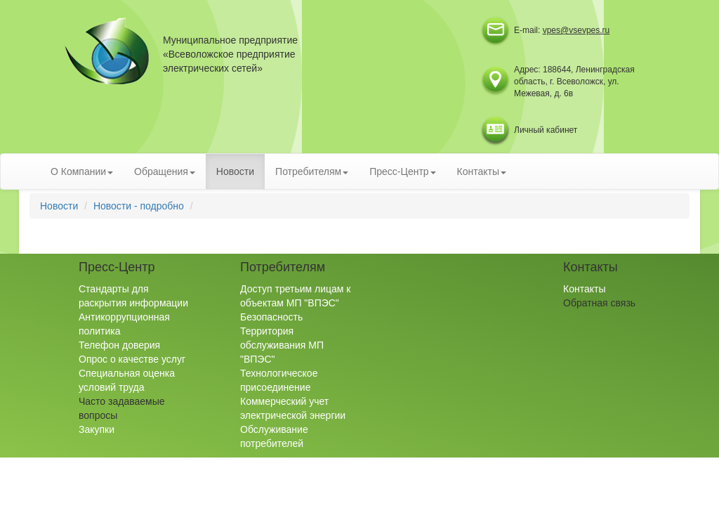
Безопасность (271, 317)
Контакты (584, 288)
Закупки (96, 429)
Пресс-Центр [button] (402, 171)
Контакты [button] (481, 171)
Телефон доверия (119, 345)
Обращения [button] (164, 171)
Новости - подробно (138, 206)
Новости (235, 171)
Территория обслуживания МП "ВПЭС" (282, 345)
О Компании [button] (82, 171)
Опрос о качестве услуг (132, 359)
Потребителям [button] (311, 171)
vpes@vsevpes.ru (576, 30)
